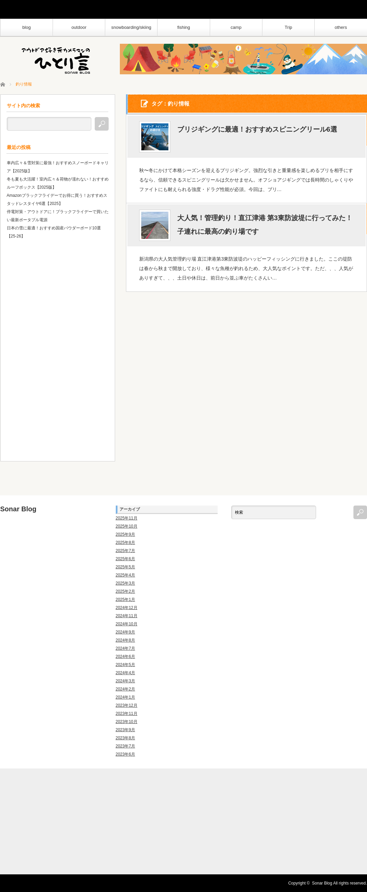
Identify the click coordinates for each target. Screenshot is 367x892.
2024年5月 (125, 664)
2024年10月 (126, 624)
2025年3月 (125, 583)
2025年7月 (125, 550)
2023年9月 (125, 729)
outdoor (78, 27)
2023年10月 (126, 721)
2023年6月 (125, 754)
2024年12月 (126, 607)
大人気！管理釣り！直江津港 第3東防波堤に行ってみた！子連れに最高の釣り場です (265, 224)
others (341, 27)
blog (26, 27)
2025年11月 (126, 518)
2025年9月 (125, 534)
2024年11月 (126, 615)
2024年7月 (125, 648)
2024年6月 (125, 656)
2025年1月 (125, 599)
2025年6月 (125, 558)
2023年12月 (126, 705)
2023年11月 (126, 713)
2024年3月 (125, 681)
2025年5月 (125, 567)
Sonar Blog (18, 509)
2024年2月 (125, 689)
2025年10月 (126, 526)
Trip (288, 27)
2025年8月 (125, 542)
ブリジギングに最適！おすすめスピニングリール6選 (257, 129)
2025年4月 (125, 575)
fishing (183, 27)
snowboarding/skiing (131, 27)
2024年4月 (125, 672)
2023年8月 (125, 738)
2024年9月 (125, 632)
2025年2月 (125, 591)
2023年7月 (125, 746)
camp (236, 27)
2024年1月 (125, 697)
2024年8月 (125, 640)
